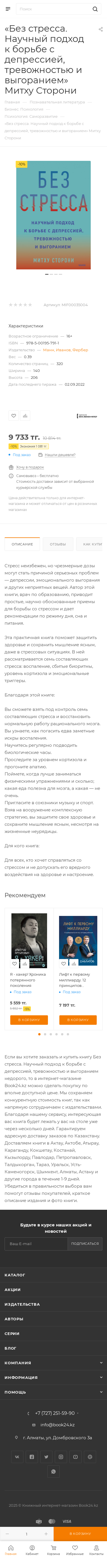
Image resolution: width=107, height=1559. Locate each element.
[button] (39, 1034)
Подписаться (85, 1244)
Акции (13, 1289)
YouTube (75, 1457)
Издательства (22, 1304)
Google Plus (90, 1457)
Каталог (15, 1275)
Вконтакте (17, 1457)
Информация (21, 1377)
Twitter (46, 1457)
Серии (12, 1333)
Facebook (32, 1457)
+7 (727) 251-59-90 (55, 1413)
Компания (18, 1363)
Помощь (15, 1392)
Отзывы (58, 544)
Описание (22, 544)
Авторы (14, 1319)
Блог (11, 1348)
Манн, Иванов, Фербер (65, 350)
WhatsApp (53, 1471)
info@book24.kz (58, 1424)
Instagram (61, 1457)
